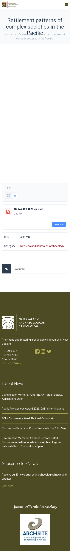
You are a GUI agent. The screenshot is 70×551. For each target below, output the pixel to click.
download (25, 34)
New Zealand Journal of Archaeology (42, 246)
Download (59, 224)
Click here (7, 485)
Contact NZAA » (11, 363)
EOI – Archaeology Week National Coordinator (28, 418)
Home (8, 34)
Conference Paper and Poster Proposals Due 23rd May (34, 428)
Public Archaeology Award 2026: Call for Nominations (33, 408)
